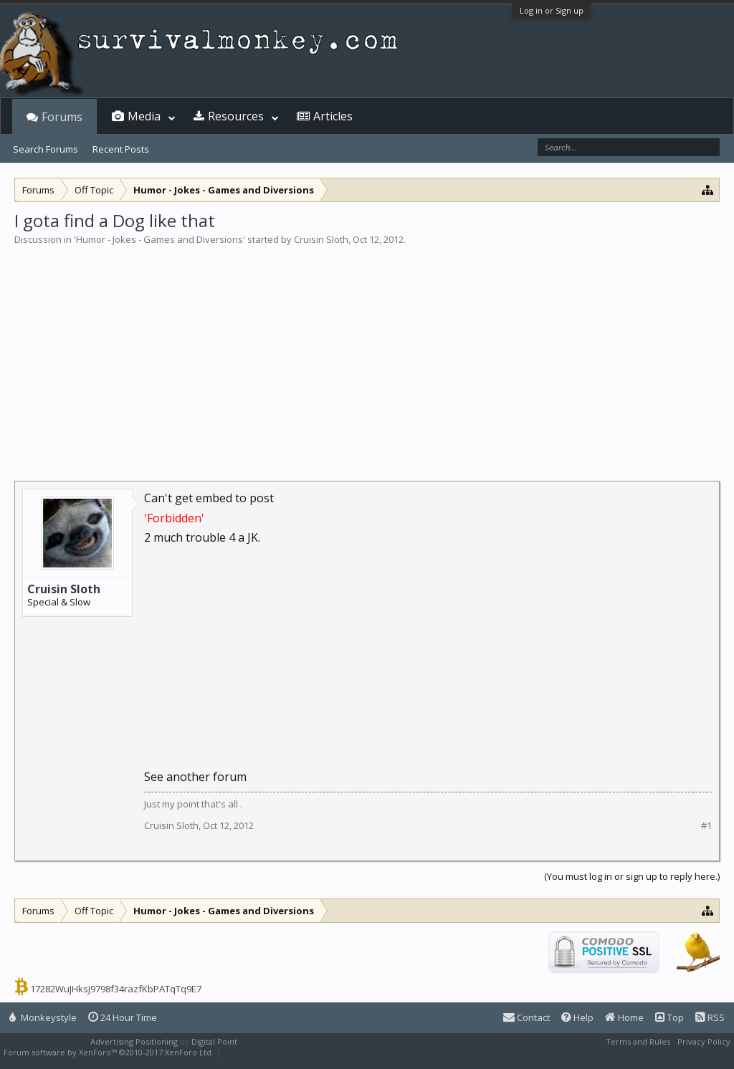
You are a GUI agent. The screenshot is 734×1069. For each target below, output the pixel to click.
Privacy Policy (703, 1041)
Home (624, 1017)
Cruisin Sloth (321, 239)
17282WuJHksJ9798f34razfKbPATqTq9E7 (115, 988)
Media (144, 116)
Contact (526, 1017)
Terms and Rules (638, 1041)
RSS (710, 1017)
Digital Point (214, 1041)
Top (669, 1017)
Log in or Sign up (551, 10)
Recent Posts (120, 149)
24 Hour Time (122, 1017)
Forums (62, 117)
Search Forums (45, 149)
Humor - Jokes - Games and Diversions (159, 239)
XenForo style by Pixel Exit (273, 1052)
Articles (333, 116)
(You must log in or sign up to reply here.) (632, 876)
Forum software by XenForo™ (109, 1052)
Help (577, 1017)
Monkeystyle (43, 1017)
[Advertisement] (367, 354)
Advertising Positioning (134, 1041)
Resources (236, 116)
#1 (706, 826)
